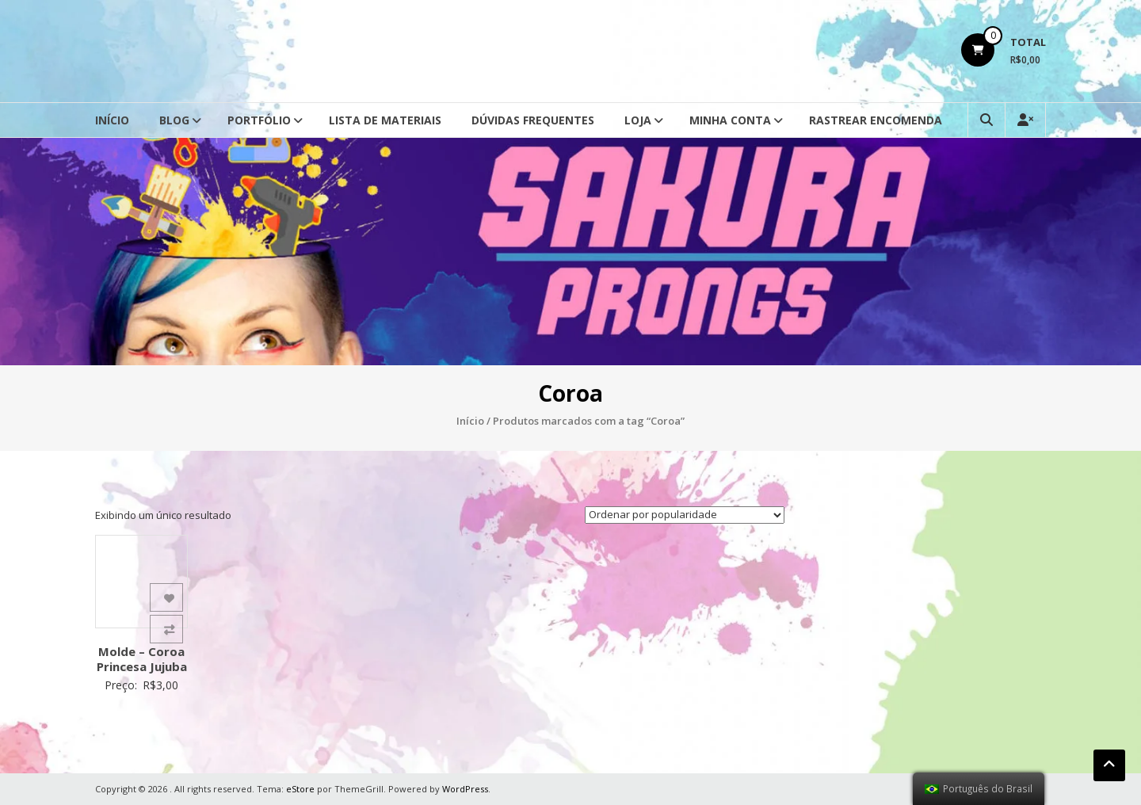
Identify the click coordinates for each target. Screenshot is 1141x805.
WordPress (465, 789)
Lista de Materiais (385, 120)
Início (112, 120)
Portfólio (259, 120)
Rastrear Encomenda (875, 120)
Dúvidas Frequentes (532, 120)
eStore (300, 789)
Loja (637, 120)
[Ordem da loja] (684, 515)
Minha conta (730, 120)
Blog (174, 120)
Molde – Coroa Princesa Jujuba (142, 659)
